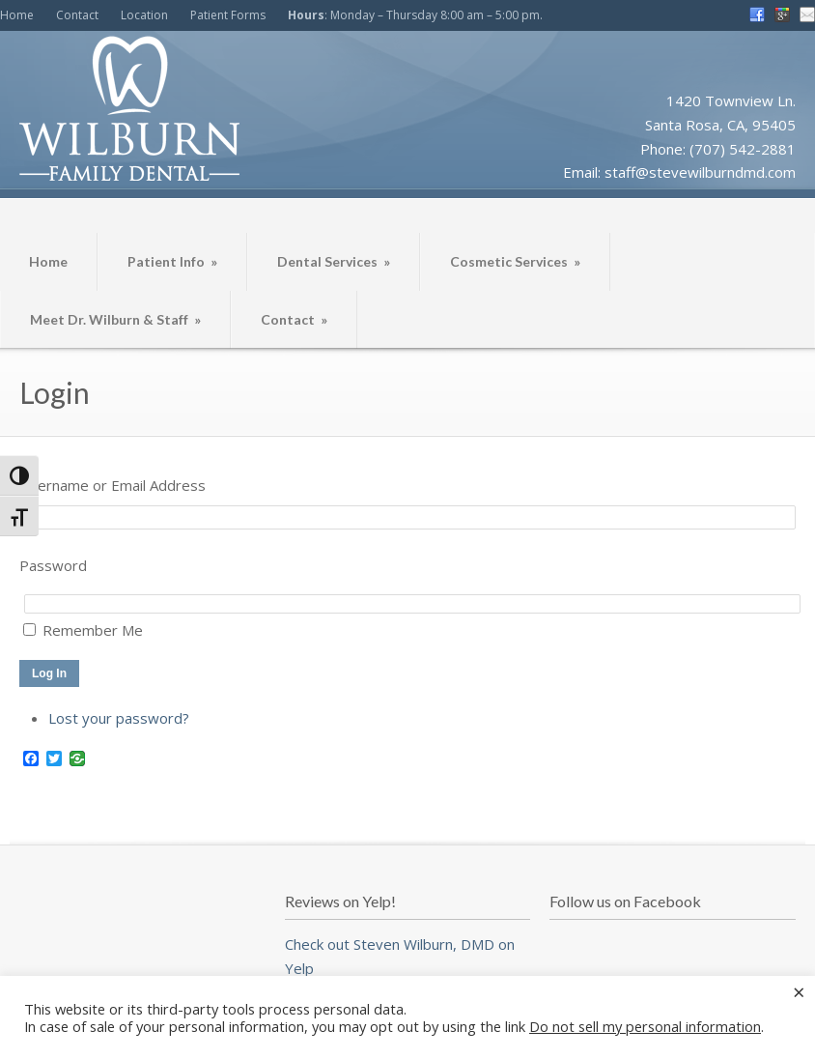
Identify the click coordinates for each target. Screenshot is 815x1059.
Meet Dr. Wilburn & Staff (115, 319)
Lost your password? (118, 718)
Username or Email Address (112, 485)
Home (17, 15)
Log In (49, 673)
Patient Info (172, 261)
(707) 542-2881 (742, 148)
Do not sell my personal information (645, 1026)
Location (144, 15)
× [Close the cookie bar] (799, 991)
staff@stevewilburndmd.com (700, 172)
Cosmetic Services (515, 261)
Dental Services (333, 261)
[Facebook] (30, 759)
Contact (77, 15)
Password (53, 565)
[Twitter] (54, 759)
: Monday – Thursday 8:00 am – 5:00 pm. (415, 15)
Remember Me (92, 630)
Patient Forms (228, 15)
